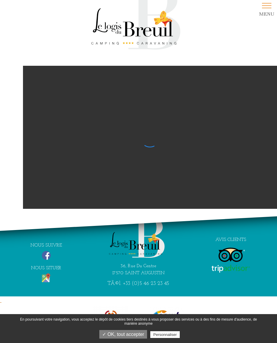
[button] (266, 9)
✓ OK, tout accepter (123, 334)
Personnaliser (165, 334)
